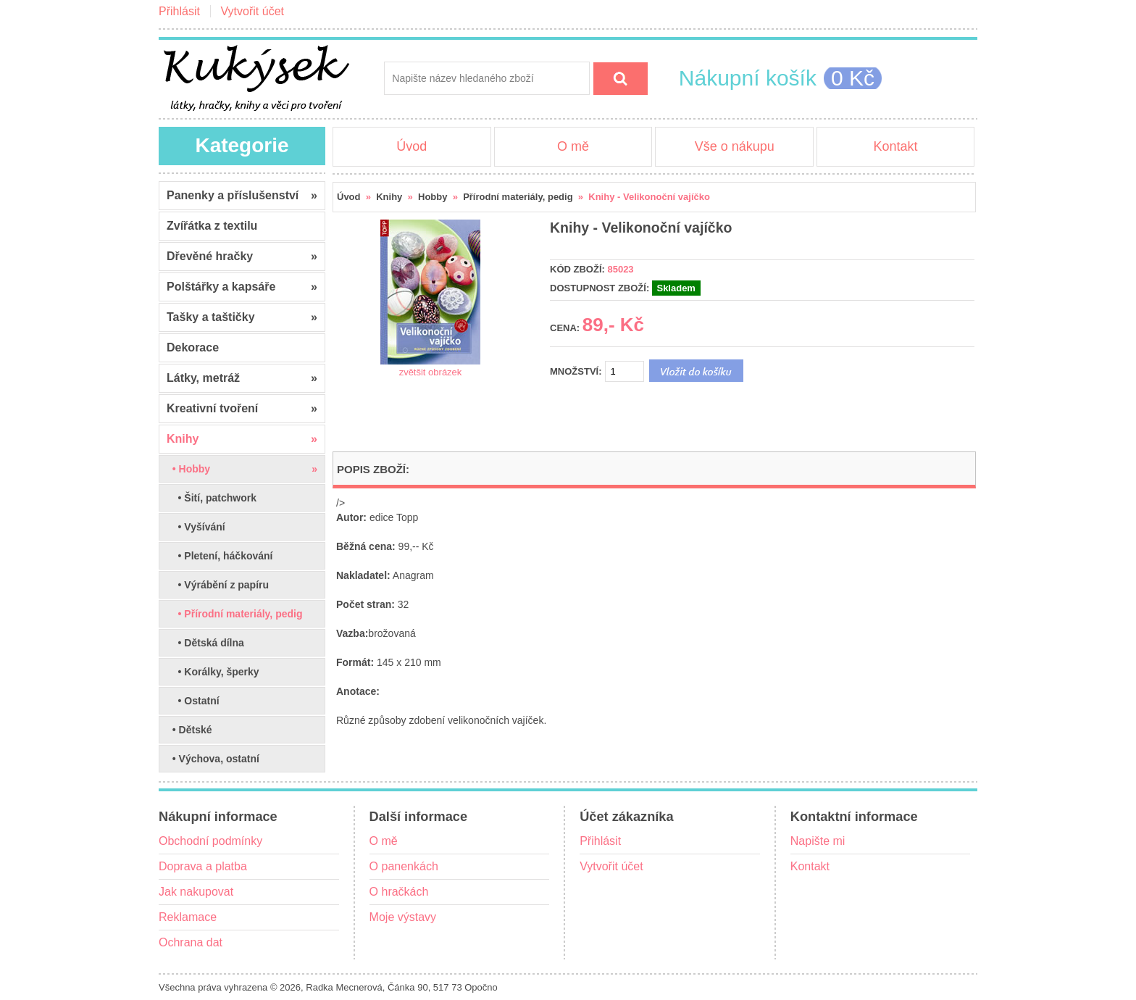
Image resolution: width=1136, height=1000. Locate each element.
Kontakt (895, 146)
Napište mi (817, 841)
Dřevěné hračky (242, 256)
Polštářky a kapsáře (242, 286)
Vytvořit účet (252, 11)
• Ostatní (193, 701)
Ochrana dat (190, 942)
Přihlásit (179, 11)
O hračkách (399, 892)
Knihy (389, 196)
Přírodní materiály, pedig (517, 196)
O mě (573, 146)
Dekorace (193, 347)
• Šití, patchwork (211, 498)
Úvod (411, 146)
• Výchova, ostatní (213, 758)
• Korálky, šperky (213, 672)
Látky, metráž (242, 378)
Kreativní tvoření (242, 408)
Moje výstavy (402, 917)
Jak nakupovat (196, 892)
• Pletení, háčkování (220, 556)
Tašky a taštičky (242, 317)
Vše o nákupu (734, 146)
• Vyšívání (196, 527)
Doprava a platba (203, 866)
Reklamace (188, 917)
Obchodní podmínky (210, 841)
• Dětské (189, 730)
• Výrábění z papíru (218, 585)
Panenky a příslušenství (242, 195)
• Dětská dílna (205, 643)
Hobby (432, 196)
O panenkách (403, 866)
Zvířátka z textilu (212, 226)
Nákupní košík (747, 78)
